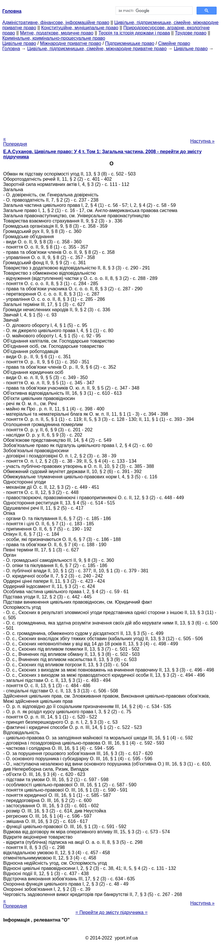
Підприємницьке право (129, 43)
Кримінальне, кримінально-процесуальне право (53, 38)
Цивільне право (19, 43)
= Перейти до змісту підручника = (111, 912)
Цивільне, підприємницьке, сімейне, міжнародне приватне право (97, 48)
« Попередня (15, 141)
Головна (11, 48)
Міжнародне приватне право (70, 43)
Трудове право (190, 32)
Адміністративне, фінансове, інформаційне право (55, 22)
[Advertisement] (111, 92)
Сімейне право (174, 43)
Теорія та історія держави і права (134, 32)
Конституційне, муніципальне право (79, 27)
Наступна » (202, 141)
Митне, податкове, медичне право (56, 32)
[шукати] (153, 10)
